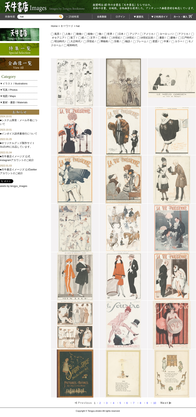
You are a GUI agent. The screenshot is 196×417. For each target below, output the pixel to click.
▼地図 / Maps (8, 96)
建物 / (172, 37)
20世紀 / (116, 37)
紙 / (82, 37)
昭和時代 (70, 45)
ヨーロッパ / (165, 33)
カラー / (178, 41)
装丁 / (72, 37)
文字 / (92, 37)
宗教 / (116, 41)
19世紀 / (130, 37)
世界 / (109, 33)
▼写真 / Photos (8, 89)
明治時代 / (59, 41)
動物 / (78, 33)
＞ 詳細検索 (72, 16)
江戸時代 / (186, 37)
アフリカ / (183, 33)
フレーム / (141, 41)
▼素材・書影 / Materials (13, 102)
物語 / (127, 41)
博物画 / (104, 41)
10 (155, 402)
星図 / (154, 41)
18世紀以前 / (146, 37)
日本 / (120, 33)
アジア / (133, 33)
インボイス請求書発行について (19, 133)
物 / (99, 33)
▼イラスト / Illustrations (13, 83)
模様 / (103, 37)
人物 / (67, 33)
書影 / (161, 37)
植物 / (89, 33)
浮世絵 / (90, 41)
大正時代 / (75, 41)
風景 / (56, 33)
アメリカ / (148, 33)
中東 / (166, 41)
